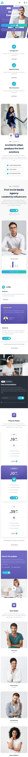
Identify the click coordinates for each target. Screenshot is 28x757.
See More (13, 210)
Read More (13, 25)
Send (20, 398)
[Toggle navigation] (19, 2)
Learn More (14, 59)
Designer (14, 687)
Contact (13, 461)
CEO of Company (14, 722)
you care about (14, 348)
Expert (14, 652)
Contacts (14, 29)
